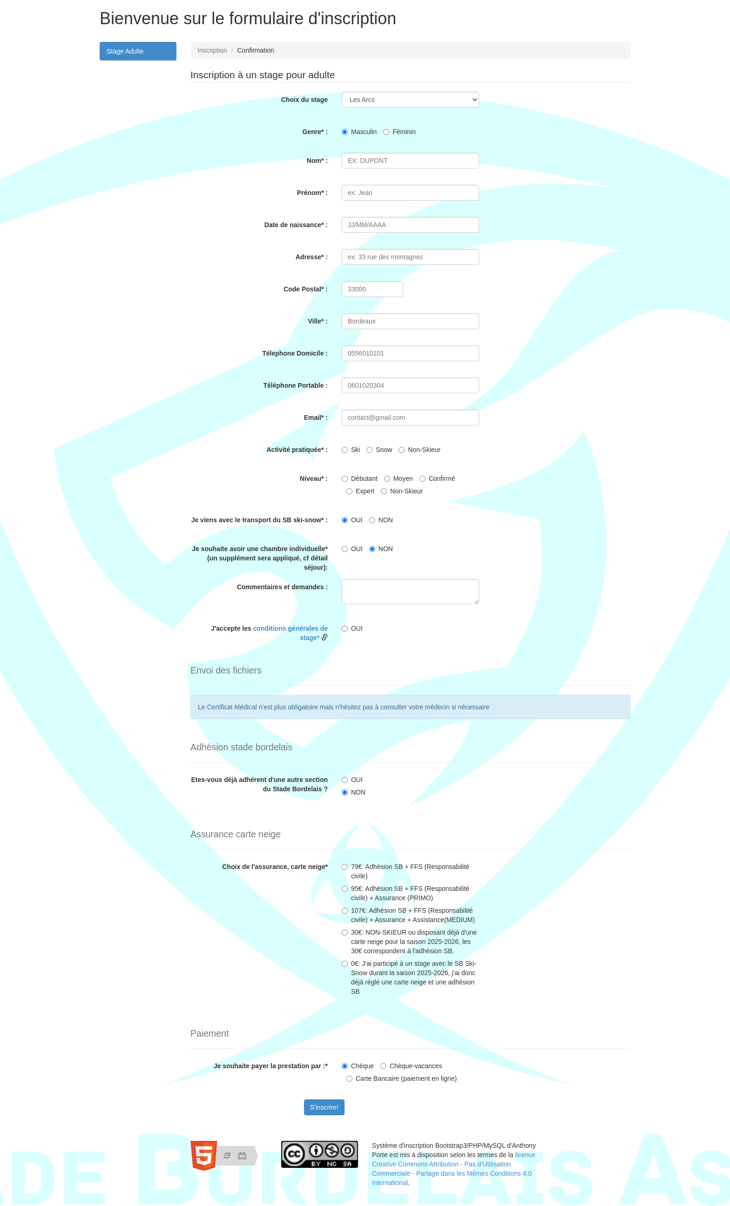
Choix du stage (304, 99)
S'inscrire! (324, 1107)
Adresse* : (312, 257)
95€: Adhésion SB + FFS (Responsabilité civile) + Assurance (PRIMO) (405, 893)
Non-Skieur (419, 449)
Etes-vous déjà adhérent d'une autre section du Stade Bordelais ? (259, 784)
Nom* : (317, 160)
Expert (360, 491)
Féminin (399, 131)
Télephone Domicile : (295, 353)
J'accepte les (269, 633)
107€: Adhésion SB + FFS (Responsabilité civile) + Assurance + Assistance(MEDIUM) (408, 915)
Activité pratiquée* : (297, 449)
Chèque (358, 1066)
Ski (351, 449)
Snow (379, 449)
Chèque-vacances (411, 1066)
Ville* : (318, 321)
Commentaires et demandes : (282, 587)
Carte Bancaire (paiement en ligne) (401, 1078)
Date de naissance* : (296, 225)
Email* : (316, 417)
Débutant (360, 478)
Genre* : (315, 131)
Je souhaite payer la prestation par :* (271, 1066)
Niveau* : (314, 478)
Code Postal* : (306, 289)
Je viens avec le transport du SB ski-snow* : (259, 520)
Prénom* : (312, 192)
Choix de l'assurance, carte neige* (275, 866)
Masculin (359, 131)
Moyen (398, 478)
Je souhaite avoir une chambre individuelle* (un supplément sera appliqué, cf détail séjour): (260, 558)
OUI (352, 520)
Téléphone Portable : (296, 385)
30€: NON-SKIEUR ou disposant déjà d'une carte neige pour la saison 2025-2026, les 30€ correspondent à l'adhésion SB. (409, 942)
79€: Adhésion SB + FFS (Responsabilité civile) (405, 871)
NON (381, 520)
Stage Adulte (125, 51)
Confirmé (437, 478)
